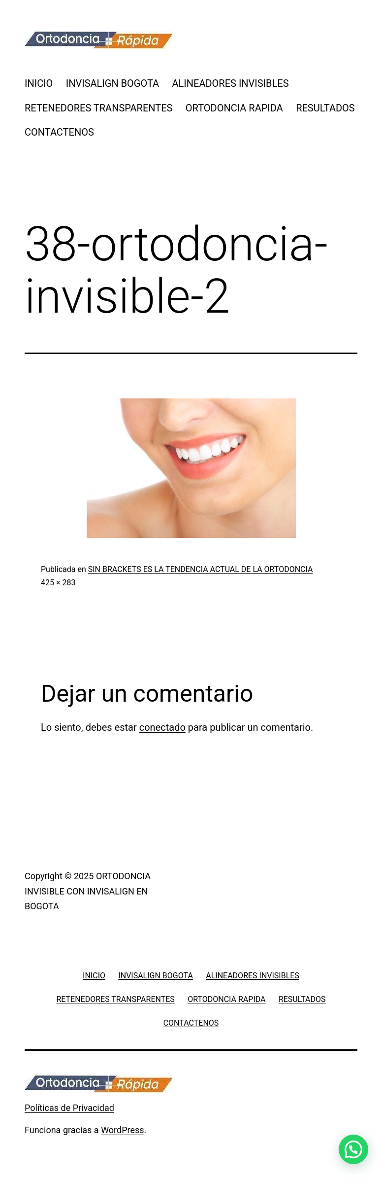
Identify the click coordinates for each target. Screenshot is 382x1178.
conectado (162, 727)
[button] (353, 1149)
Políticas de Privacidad (69, 1108)
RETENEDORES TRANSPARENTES (98, 108)
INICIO (39, 83)
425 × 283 (58, 582)
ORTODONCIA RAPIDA (234, 108)
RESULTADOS (325, 108)
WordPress (122, 1130)
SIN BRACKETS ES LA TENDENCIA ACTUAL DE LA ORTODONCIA (200, 569)
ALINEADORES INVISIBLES (230, 83)
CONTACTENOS (59, 132)
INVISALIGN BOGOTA (112, 83)
